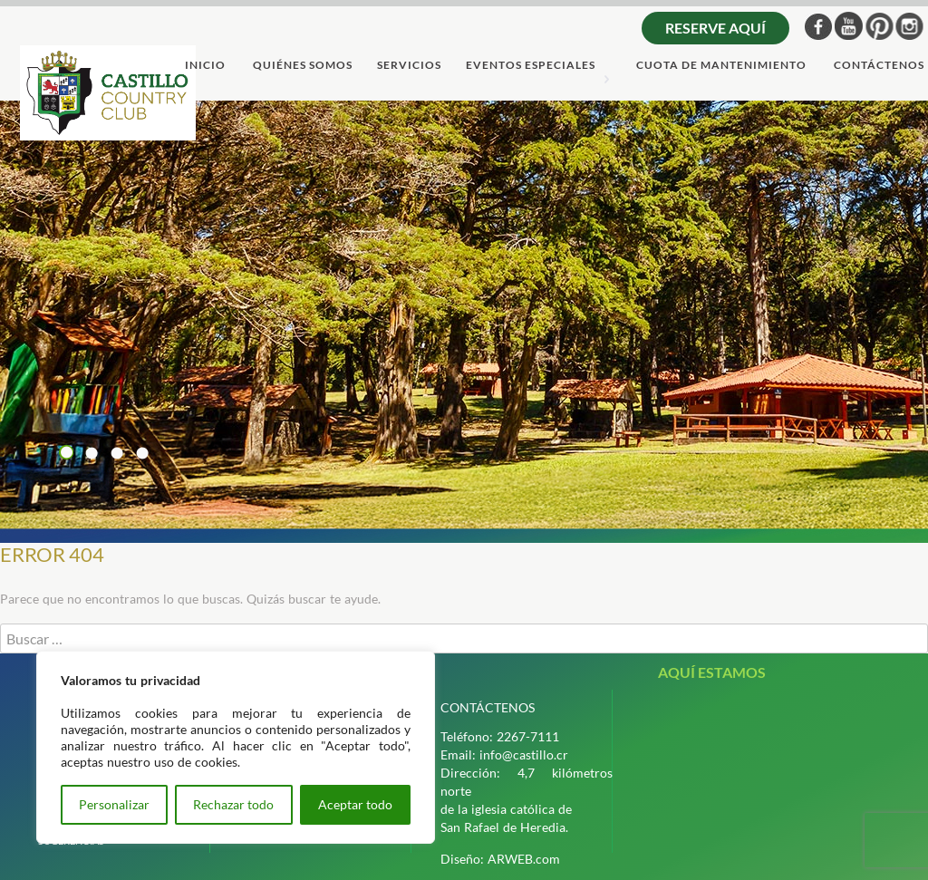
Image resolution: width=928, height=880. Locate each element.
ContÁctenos (879, 66)
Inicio (205, 66)
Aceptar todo (355, 804)
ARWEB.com (524, 858)
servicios (409, 66)
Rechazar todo (233, 804)
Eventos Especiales (530, 66)
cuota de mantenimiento (721, 66)
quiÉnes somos (303, 66)
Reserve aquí (715, 27)
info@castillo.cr (523, 754)
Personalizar (114, 804)
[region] (235, 747)
